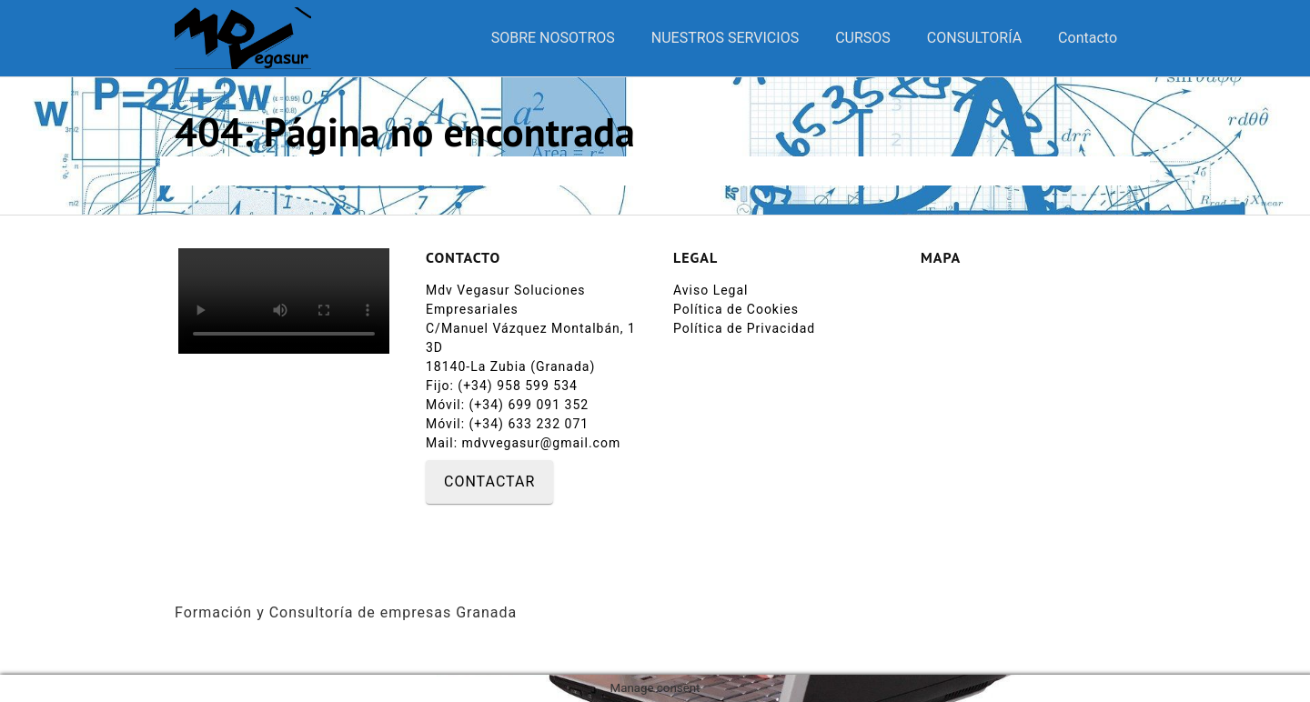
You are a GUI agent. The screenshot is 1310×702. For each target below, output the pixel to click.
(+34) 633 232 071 (529, 423)
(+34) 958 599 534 (518, 385)
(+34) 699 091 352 (533, 404)
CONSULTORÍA (974, 37)
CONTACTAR (489, 481)
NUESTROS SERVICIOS (725, 37)
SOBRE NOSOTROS (553, 37)
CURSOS (863, 37)
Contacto (1087, 37)
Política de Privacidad (744, 328)
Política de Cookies (736, 309)
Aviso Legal (711, 290)
